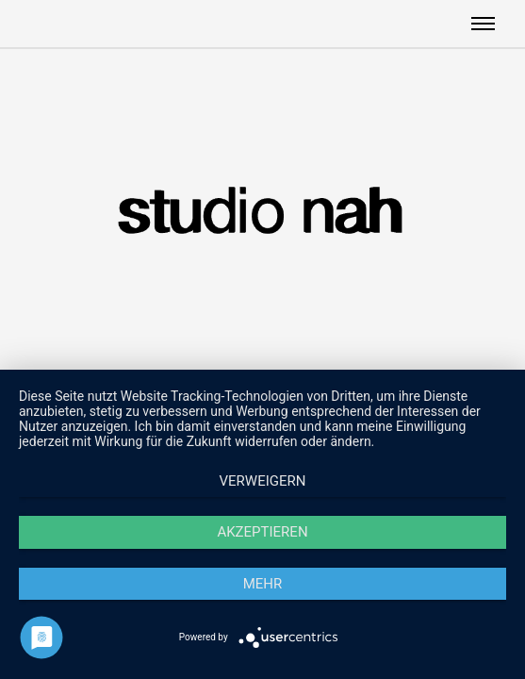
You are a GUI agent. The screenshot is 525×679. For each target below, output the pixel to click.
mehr (263, 583)
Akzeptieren (262, 531)
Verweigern (263, 480)
